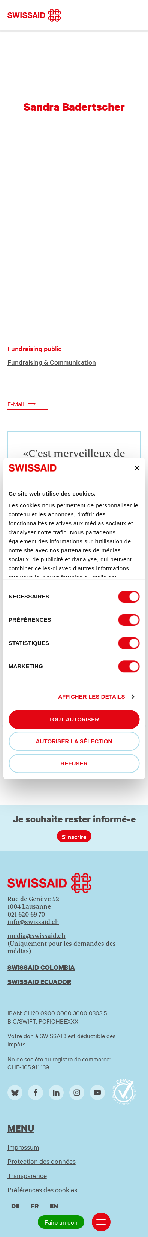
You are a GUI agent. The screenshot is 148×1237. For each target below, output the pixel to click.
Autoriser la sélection (74, 741)
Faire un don (61, 1222)
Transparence (27, 1175)
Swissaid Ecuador (39, 981)
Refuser (73, 763)
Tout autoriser (74, 719)
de (15, 1206)
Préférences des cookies (42, 1189)
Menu (20, 1128)
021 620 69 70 (26, 914)
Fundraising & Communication (51, 362)
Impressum (23, 1146)
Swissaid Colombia (41, 967)
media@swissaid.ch (36, 935)
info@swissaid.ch (33, 922)
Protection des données (41, 1161)
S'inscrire (74, 836)
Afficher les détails (91, 697)
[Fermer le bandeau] (136, 467)
